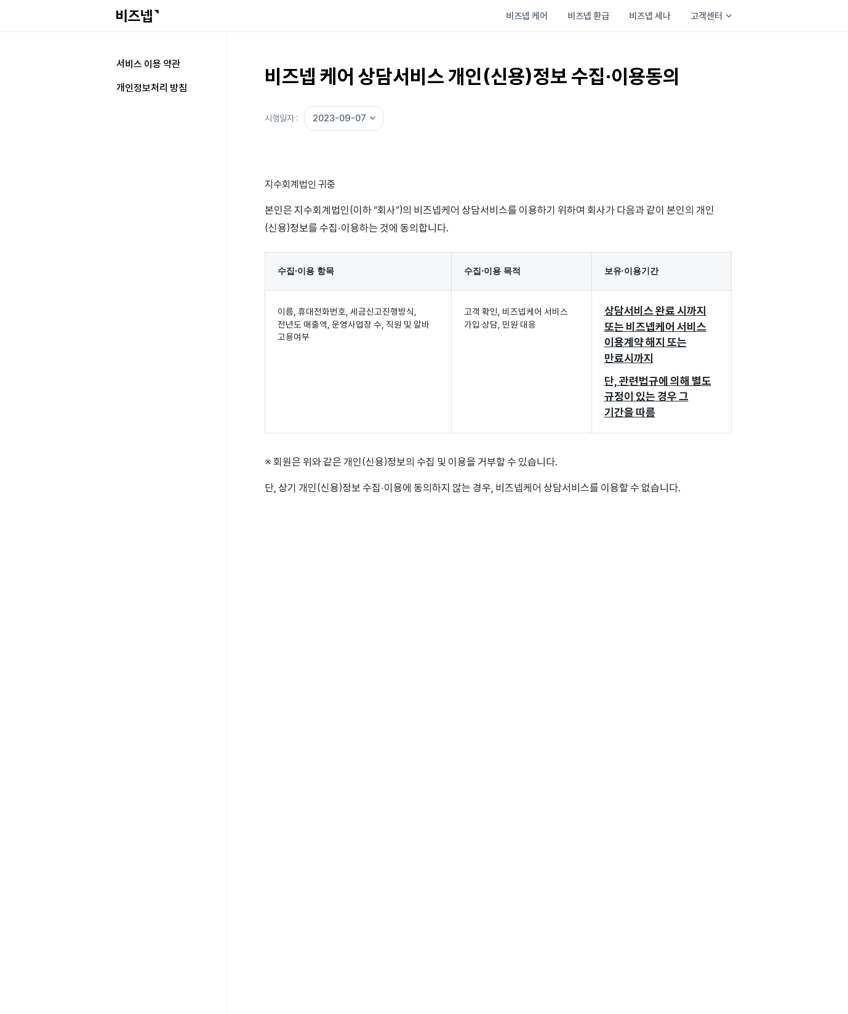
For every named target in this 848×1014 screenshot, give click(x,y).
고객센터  (711, 16)
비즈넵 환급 (588, 16)
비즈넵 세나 (650, 16)
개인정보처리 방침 (151, 87)
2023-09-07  (344, 118)
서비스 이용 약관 (148, 63)
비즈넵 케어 (527, 16)
